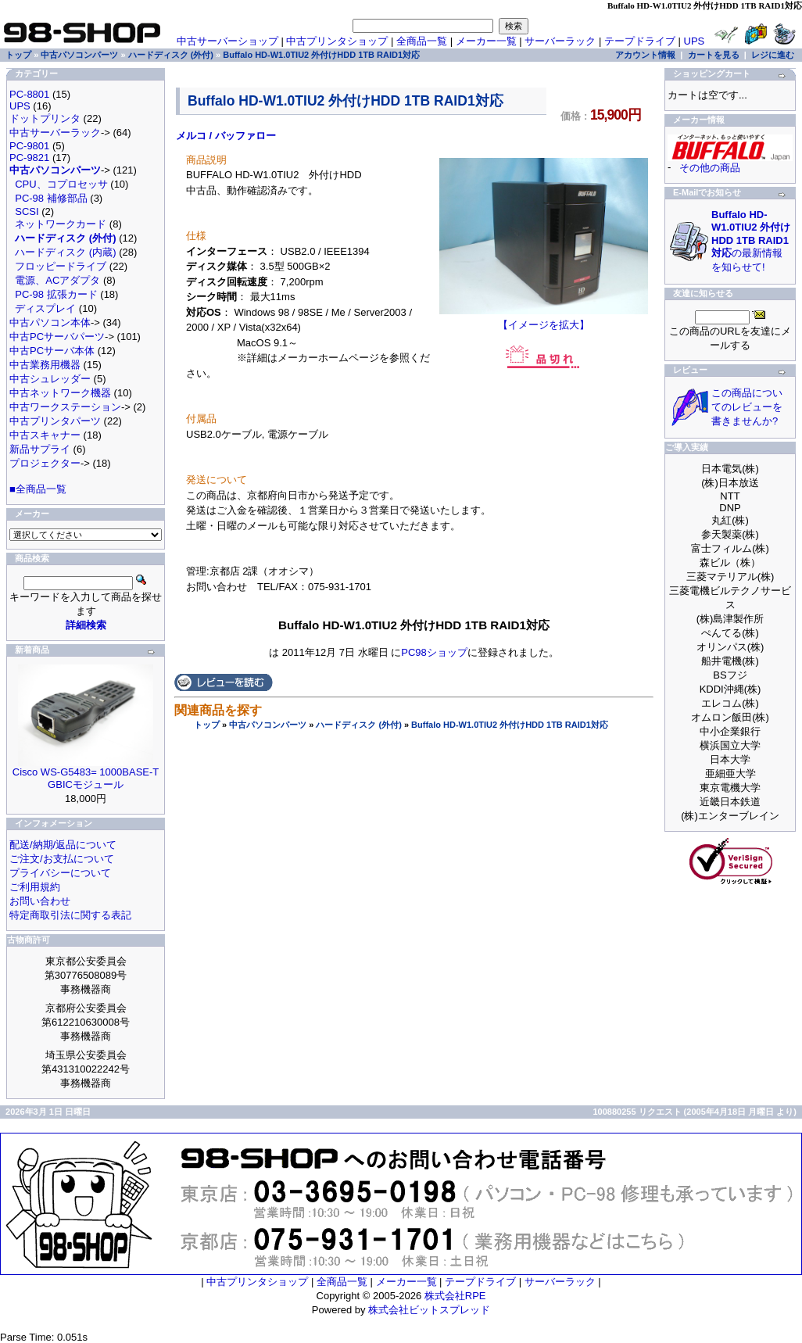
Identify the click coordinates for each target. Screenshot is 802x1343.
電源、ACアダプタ (57, 280)
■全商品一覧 (37, 489)
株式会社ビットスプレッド (429, 1310)
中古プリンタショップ (337, 41)
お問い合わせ (39, 901)
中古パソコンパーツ (267, 724)
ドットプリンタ (45, 118)
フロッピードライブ (60, 266)
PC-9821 (29, 157)
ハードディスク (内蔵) (65, 252)
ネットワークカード (60, 224)
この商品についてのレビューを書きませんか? (746, 407)
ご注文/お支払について (61, 859)
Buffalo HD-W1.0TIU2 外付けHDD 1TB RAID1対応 (509, 724)
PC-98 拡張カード (56, 294)
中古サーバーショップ (227, 41)
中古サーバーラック (55, 132)
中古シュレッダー (50, 379)
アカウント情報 (645, 54)
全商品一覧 (421, 41)
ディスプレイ (45, 308)
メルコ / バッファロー (226, 135)
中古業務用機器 (45, 365)
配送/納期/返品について (62, 845)
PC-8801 (29, 94)
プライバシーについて (60, 873)
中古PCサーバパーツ (57, 336)
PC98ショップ (434, 652)
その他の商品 (709, 168)
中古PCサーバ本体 (52, 350)
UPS (694, 41)
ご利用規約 (34, 887)
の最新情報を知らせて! (750, 241)
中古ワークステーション (65, 407)
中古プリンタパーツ (55, 421)
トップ (207, 724)
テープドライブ (639, 41)
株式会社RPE (455, 1296)
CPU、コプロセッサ (61, 184)
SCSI (26, 211)
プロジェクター (45, 463)
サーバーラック (560, 41)
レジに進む (772, 54)
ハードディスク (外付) (358, 724)
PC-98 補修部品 (51, 198)
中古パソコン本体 (50, 322)
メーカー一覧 (486, 41)
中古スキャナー (45, 435)
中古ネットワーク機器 (60, 393)
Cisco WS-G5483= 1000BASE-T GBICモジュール (86, 778)
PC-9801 (29, 146)
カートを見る (713, 54)
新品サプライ (39, 449)
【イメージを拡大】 (543, 320)
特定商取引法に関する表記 (70, 915)
